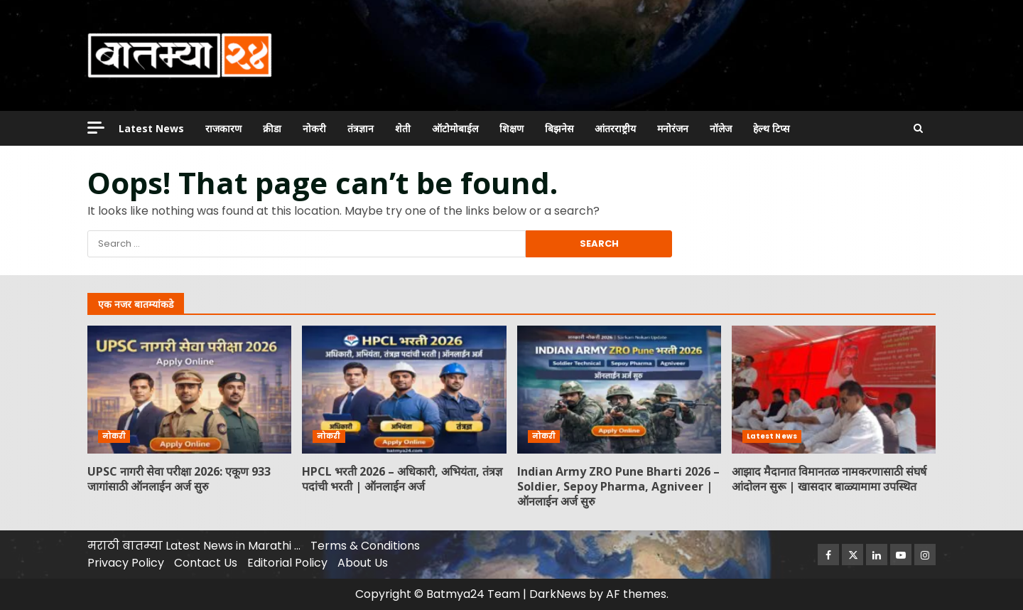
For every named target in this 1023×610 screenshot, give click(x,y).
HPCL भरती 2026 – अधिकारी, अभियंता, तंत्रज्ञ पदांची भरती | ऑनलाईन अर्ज (404, 390)
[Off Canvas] (95, 128)
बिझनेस (559, 128)
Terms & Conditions (365, 545)
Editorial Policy (287, 563)
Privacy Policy (125, 563)
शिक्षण (511, 128)
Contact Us (205, 563)
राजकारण (223, 128)
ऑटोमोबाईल (455, 128)
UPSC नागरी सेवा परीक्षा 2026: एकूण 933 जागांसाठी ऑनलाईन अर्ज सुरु (189, 390)
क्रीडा (272, 128)
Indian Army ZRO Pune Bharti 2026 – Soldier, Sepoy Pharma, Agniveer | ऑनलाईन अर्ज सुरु (619, 390)
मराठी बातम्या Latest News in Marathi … (194, 545)
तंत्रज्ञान (360, 128)
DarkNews (557, 594)
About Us (362, 563)
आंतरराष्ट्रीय (615, 128)
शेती (403, 128)
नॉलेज (721, 128)
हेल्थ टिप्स (771, 128)
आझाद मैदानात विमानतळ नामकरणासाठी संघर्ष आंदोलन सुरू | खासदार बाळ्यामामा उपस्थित (834, 390)
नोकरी (314, 128)
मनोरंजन (672, 128)
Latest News (151, 128)
